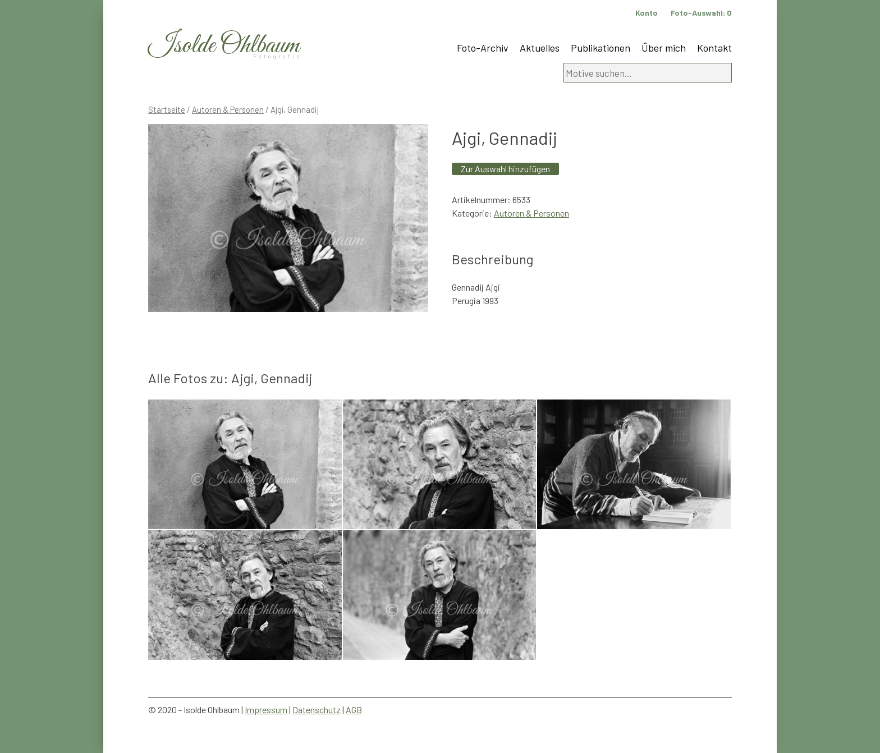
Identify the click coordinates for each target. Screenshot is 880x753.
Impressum (266, 709)
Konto (646, 12)
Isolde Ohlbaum (224, 45)
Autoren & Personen (228, 109)
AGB (354, 709)
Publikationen (600, 47)
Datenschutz (316, 709)
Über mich (663, 47)
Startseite (166, 109)
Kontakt (714, 47)
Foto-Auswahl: (701, 12)
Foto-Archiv (482, 47)
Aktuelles (540, 47)
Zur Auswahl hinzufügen (505, 168)
